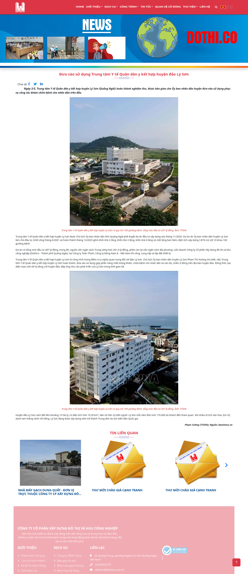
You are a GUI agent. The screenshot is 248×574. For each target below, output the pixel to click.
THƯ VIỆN (189, 6)
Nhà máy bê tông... (68, 570)
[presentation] (22, 465)
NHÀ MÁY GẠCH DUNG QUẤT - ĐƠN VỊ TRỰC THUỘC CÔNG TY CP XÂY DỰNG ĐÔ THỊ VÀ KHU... (48, 492)
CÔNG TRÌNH (128, 6)
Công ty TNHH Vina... (70, 555)
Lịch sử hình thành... (34, 560)
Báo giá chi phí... (67, 560)
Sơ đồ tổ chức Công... (34, 565)
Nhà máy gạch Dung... (71, 565)
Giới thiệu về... (29, 570)
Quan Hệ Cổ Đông (168, 6)
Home (80, 6)
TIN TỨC (146, 6)
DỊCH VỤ (110, 6)
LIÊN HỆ (205, 6)
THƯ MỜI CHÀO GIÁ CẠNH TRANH (117, 490)
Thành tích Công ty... (33, 555)
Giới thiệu (93, 6)
